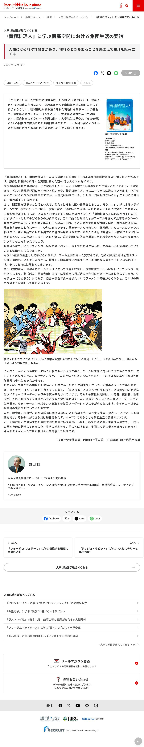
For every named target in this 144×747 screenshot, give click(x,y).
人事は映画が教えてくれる (73, 17)
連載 (49, 17)
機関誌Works (32, 17)
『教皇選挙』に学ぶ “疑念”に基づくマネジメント (35, 611)
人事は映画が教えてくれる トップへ (120, 644)
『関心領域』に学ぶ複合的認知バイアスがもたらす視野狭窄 (42, 636)
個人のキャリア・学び (37, 83)
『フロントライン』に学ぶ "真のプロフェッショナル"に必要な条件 (46, 603)
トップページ (11, 17)
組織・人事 (12, 83)
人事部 (86, 83)
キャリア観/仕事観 (66, 83)
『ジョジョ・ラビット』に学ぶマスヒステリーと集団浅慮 (109, 546)
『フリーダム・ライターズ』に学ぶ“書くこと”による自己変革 (43, 628)
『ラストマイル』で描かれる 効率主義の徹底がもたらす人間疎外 (46, 619)
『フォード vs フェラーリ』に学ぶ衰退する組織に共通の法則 (38, 546)
